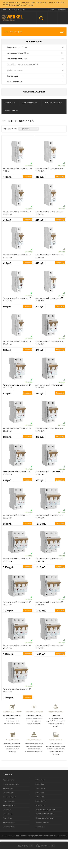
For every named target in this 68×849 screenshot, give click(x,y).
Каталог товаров (34, 31)
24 (62, 53)
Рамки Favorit (8, 814)
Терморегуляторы (42, 822)
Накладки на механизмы (44, 814)
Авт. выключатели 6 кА (17, 58)
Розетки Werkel (8, 780)
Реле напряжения (14, 81)
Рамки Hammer (9, 822)
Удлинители (39, 826)
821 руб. (39, 350)
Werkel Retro (39, 805)
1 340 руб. (40, 610)
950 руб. (7, 523)
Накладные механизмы (44, 818)
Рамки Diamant (8, 805)
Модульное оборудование (45, 809)
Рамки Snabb (40, 788)
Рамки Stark (39, 797)
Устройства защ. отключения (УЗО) (22, 64)
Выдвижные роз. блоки (17, 47)
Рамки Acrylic (8, 788)
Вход (52, 9)
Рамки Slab (39, 784)
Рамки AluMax (8, 792)
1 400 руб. (8, 654)
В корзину (27, 176)
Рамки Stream (40, 801)
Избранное (23, 846)
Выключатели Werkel (11, 784)
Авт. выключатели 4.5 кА (18, 53)
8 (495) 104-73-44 (17, 9)
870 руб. (39, 437)
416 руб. (39, 177)
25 (62, 58)
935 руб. (7, 480)
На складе (29, 165)
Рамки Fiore (7, 818)
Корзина (45, 846)
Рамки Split (39, 792)
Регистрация (61, 9)
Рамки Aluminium (9, 797)
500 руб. (7, 306)
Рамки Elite (7, 809)
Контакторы (12, 76)
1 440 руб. (8, 697)
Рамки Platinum (9, 826)
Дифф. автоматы (15, 70)
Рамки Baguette (9, 801)
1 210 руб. (40, 523)
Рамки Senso (40, 780)
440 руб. (7, 177)
